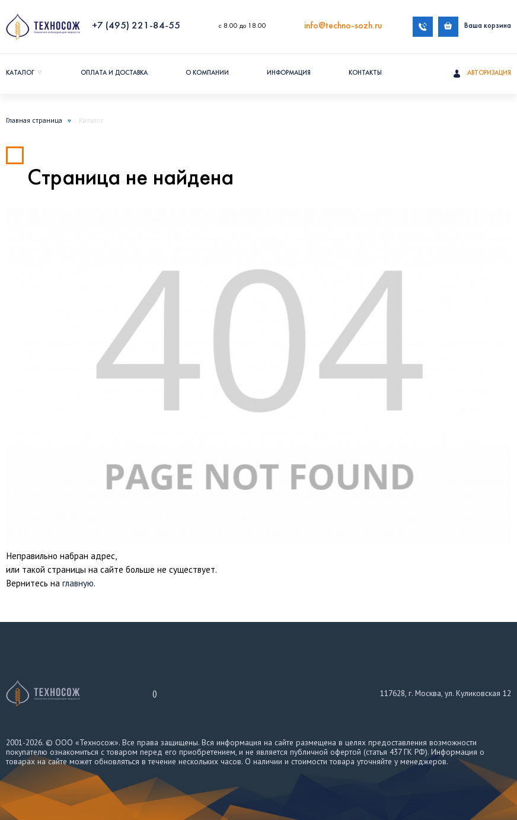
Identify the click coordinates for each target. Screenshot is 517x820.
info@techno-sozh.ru (343, 26)
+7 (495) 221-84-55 (136, 26)
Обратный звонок (423, 27)
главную (78, 583)
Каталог (20, 73)
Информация (289, 73)
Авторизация (482, 74)
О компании (207, 73)
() (154, 693)
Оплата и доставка (114, 73)
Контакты (365, 73)
